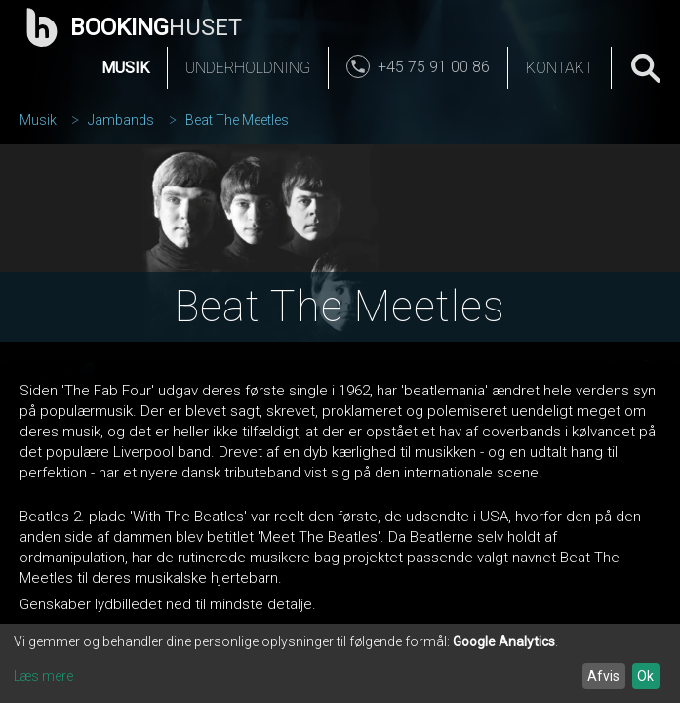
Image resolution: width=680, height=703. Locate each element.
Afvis (603, 675)
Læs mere (43, 675)
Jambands (121, 120)
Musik (125, 68)
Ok (645, 675)
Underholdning (247, 68)
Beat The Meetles (237, 120)
